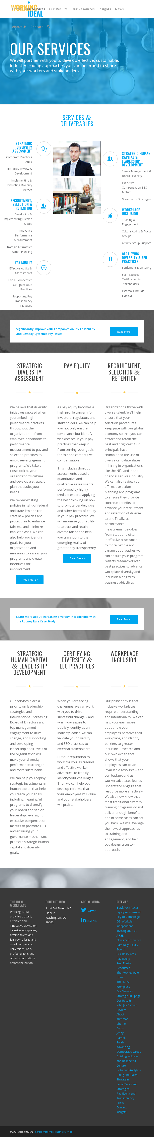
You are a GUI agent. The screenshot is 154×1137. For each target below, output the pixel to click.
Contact (122, 1107)
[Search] (48, 27)
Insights (122, 1112)
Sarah (120, 1042)
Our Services (125, 991)
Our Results (124, 1000)
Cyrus (120, 1028)
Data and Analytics (129, 1070)
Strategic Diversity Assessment (22, 147)
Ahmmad (122, 1019)
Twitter (88, 910)
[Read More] (124, 331)
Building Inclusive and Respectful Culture (128, 1060)
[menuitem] (16, 9)
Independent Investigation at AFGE (127, 930)
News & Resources (129, 940)
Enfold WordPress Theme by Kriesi (54, 1131)
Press (120, 1103)
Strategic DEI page (129, 996)
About (120, 1014)
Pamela (121, 1038)
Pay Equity (123, 959)
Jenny (120, 1033)
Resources (123, 968)
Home (121, 977)
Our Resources (126, 954)
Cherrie (121, 1024)
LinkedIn (89, 920)
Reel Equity (124, 963)
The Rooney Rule (128, 972)
